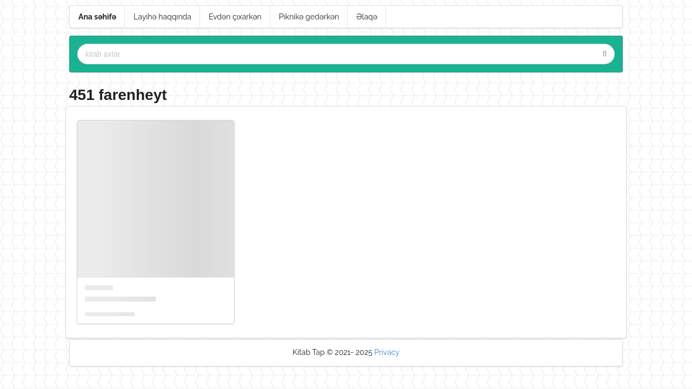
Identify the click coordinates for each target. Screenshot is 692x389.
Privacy (387, 352)
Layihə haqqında (162, 16)
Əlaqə (366, 16)
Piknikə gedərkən (309, 16)
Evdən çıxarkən (235, 16)
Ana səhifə (97, 16)
